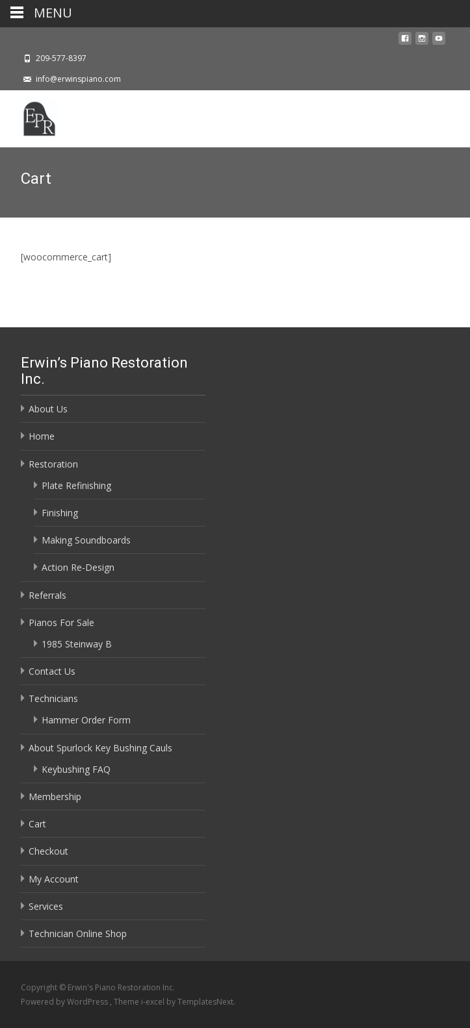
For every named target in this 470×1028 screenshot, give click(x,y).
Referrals (47, 595)
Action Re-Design (78, 567)
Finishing (60, 513)
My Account (54, 879)
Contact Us (52, 671)
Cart (37, 824)
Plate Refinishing (76, 485)
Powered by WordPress (65, 1001)
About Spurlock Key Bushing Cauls (100, 748)
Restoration (53, 464)
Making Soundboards (86, 540)
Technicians (53, 698)
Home (42, 436)
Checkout (48, 851)
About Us (48, 409)
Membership (55, 796)
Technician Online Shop (78, 933)
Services (46, 906)
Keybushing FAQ (76, 769)
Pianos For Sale (61, 622)
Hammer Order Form (86, 720)
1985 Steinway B (77, 644)
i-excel (153, 1001)
